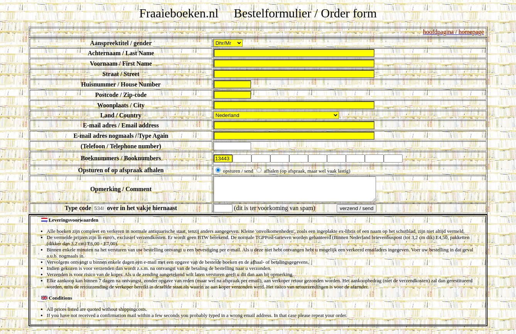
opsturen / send (238, 171)
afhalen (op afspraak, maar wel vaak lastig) (306, 171)
